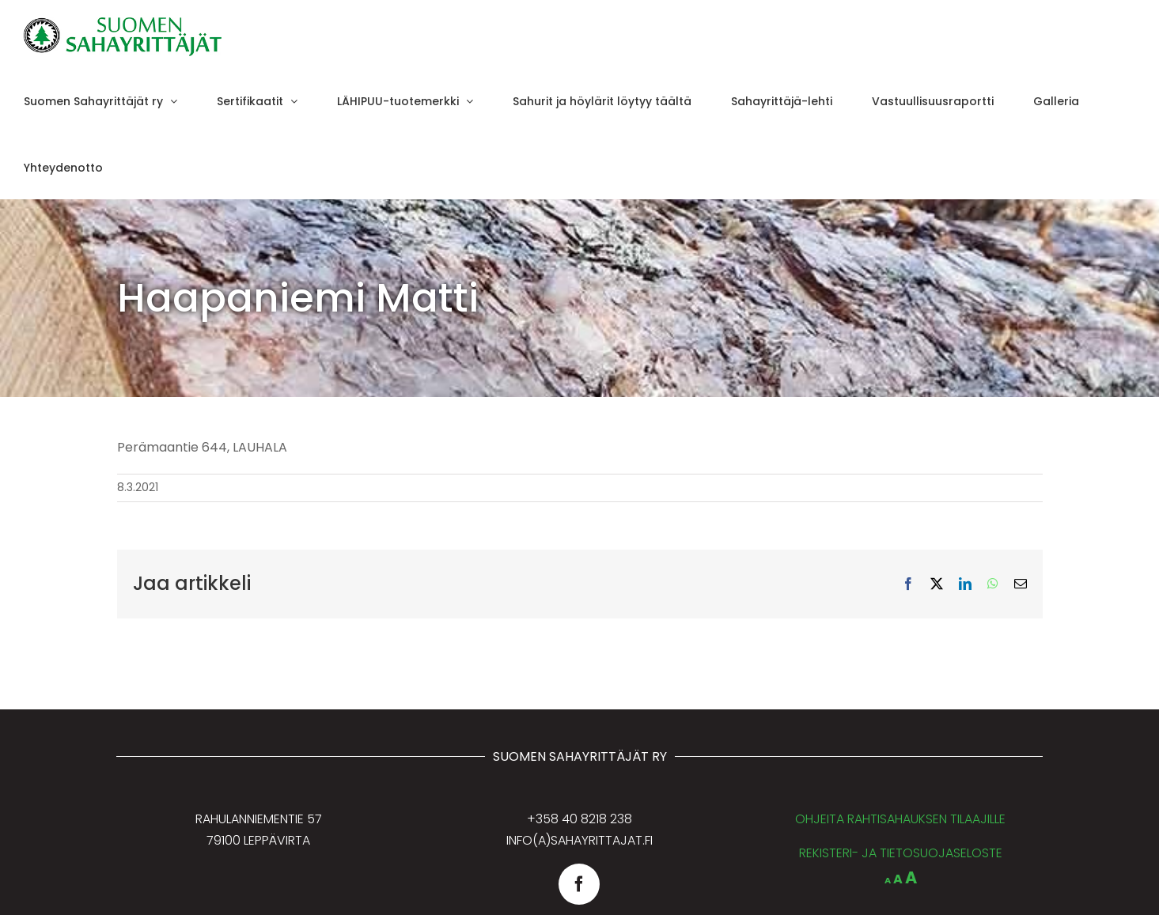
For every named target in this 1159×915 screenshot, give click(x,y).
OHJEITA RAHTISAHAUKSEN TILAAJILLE (900, 819)
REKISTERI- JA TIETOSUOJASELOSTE (900, 853)
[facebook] (579, 884)
